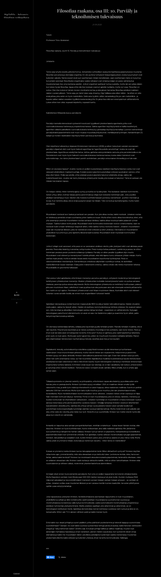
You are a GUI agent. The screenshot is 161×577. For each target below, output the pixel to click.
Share (50, 557)
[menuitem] (17, 295)
